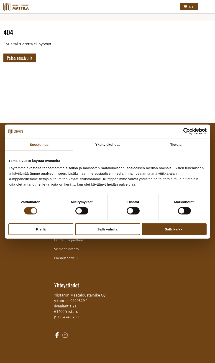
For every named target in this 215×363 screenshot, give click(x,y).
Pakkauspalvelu (66, 258)
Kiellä (41, 229)
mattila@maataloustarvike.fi (78, 322)
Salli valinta (107, 229)
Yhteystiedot (66, 285)
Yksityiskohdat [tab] (107, 144)
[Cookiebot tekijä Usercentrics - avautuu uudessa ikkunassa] (187, 131)
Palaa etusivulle (20, 58)
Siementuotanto (66, 249)
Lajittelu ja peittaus (69, 240)
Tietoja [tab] (176, 144)
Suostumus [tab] (39, 144)
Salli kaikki (174, 229)
